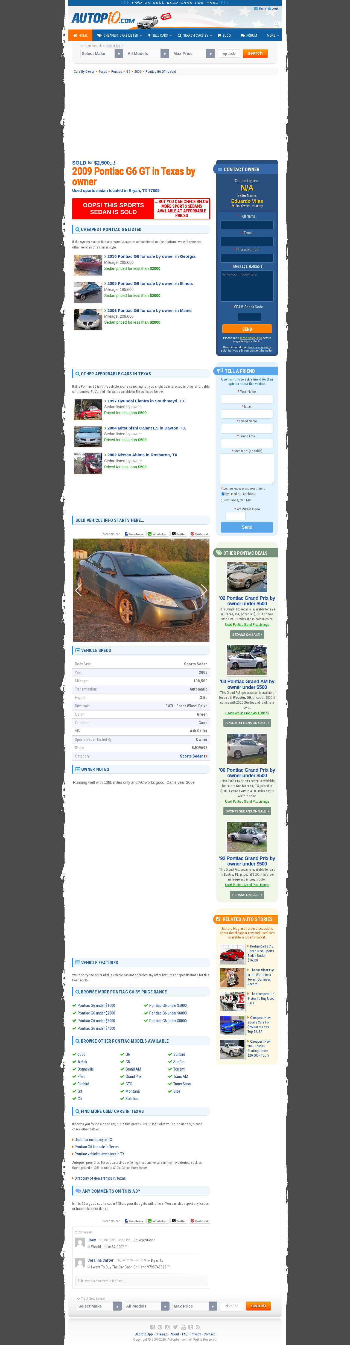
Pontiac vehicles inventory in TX (99, 1153)
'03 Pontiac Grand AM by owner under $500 (247, 684)
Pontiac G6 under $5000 (168, 1005)
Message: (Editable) (247, 266)
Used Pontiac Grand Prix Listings (247, 624)
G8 (128, 1061)
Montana (133, 1091)
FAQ (185, 1334)
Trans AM (180, 1076)
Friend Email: (247, 436)
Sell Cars (158, 35)
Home (80, 35)
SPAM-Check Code (247, 307)
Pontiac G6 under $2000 (96, 1013)
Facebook (136, 534)
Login (275, 8)
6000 (81, 1054)
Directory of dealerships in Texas (100, 1178)
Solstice (132, 1098)
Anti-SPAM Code (247, 509)
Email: (247, 233)
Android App (144, 1334)
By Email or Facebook (238, 494)
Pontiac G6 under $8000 (168, 1020)
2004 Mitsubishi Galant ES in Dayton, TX (146, 428)
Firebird (83, 1083)
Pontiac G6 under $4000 (96, 1028)
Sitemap (161, 1334)
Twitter (179, 534)
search (255, 53)
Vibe (176, 1091)
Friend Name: (247, 421)
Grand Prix (134, 1076)
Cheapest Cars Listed (117, 35)
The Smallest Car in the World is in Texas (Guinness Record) (260, 977)
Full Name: (247, 216)
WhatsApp (160, 534)
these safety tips (251, 338)
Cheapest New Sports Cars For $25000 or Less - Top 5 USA (259, 1025)
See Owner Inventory (249, 206)
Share (262, 8)
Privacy (196, 1334)
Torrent (179, 1069)
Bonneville (86, 1069)
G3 (80, 1091)
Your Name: (247, 392)
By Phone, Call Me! (236, 500)
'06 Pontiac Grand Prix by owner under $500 (247, 772)
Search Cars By (193, 35)
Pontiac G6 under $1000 (96, 1005)
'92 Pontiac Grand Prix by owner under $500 (247, 861)
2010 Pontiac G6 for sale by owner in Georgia (151, 256)
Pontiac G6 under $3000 (96, 1020)
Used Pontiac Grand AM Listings (247, 713)
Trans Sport (182, 1083)
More (271, 35)
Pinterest (201, 534)
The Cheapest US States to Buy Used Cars (261, 998)
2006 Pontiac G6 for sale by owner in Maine (149, 310)
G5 (80, 1098)
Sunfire (179, 1061)
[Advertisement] (175, 117)
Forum (249, 35)
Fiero (82, 1076)
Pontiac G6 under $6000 (168, 1013)
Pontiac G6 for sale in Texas (97, 1146)
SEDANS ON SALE (246, 635)
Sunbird (179, 1054)
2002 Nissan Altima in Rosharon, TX (142, 454)
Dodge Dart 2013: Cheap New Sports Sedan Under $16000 (260, 953)
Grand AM (133, 1069)
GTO (129, 1083)
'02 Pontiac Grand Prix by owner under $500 (247, 600)
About (174, 1334)
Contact (209, 1334)
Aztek (82, 1061)
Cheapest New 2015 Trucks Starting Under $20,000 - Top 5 (259, 1048)
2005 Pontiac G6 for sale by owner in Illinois (150, 283)
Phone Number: (247, 249)
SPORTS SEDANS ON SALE (246, 723)
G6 (128, 1054)
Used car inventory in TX (93, 1139)
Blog (224, 35)
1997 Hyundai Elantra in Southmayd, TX (146, 401)
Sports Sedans (192, 756)
